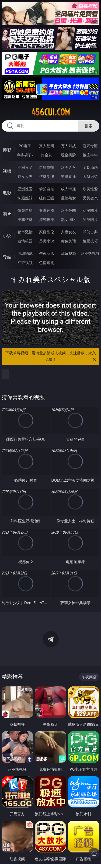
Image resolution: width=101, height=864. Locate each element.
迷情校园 (25, 241)
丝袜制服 (46, 176)
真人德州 (46, 145)
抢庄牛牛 (90, 154)
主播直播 (68, 176)
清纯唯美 (46, 219)
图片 (7, 214)
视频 (7, 171)
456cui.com (50, 112)
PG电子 (25, 145)
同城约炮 (25, 253)
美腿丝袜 (25, 219)
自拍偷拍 (46, 167)
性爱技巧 (90, 241)
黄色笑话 (68, 241)
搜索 (88, 125)
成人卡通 (68, 188)
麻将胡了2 (25, 154)
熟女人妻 (25, 176)
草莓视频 (68, 253)
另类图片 (90, 219)
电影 (7, 193)
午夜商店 (46, 253)
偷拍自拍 (46, 188)
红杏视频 (25, 262)
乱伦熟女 (68, 197)
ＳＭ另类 (90, 176)
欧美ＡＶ (68, 167)
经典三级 (46, 197)
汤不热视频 (90, 253)
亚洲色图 (46, 210)
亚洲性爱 (25, 188)
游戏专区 (90, 145)
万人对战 (68, 145)
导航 (7, 257)
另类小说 (46, 241)
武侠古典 (90, 231)
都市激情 (25, 231)
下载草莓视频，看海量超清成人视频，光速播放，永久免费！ (51, 356)
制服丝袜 (25, 197)
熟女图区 (68, 219)
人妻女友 (68, 231)
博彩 (7, 150)
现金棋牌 (68, 154)
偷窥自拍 (25, 210)
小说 (7, 236)
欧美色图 (68, 210)
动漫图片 (90, 210)
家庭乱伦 (46, 231)
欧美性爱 (90, 188)
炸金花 (46, 154)
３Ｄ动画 (90, 167)
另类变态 (90, 197)
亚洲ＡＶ (25, 167)
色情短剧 (46, 262)
